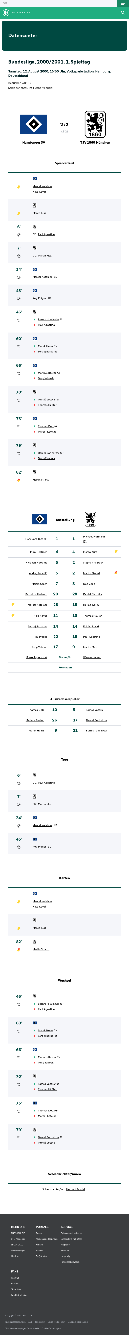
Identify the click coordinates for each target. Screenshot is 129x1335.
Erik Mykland (91, 626)
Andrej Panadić (38, 573)
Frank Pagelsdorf (36, 657)
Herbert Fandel (43, 88)
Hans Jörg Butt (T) (36, 539)
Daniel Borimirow (48, 453)
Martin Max (45, 255)
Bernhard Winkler (48, 319)
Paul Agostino (46, 234)
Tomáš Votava (46, 399)
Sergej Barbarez (47, 351)
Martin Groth (39, 584)
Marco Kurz (39, 213)
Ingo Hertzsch (38, 552)
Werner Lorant (92, 657)
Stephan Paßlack (93, 562)
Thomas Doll (46, 426)
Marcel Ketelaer (42, 186)
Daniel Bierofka (92, 594)
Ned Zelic (89, 584)
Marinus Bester (47, 373)
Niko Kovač (39, 191)
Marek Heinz (45, 346)
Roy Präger (39, 298)
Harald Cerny (91, 605)
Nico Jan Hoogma (36, 562)
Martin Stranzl (41, 479)
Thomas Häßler (47, 405)
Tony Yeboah (46, 378)
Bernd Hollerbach (36, 594)
